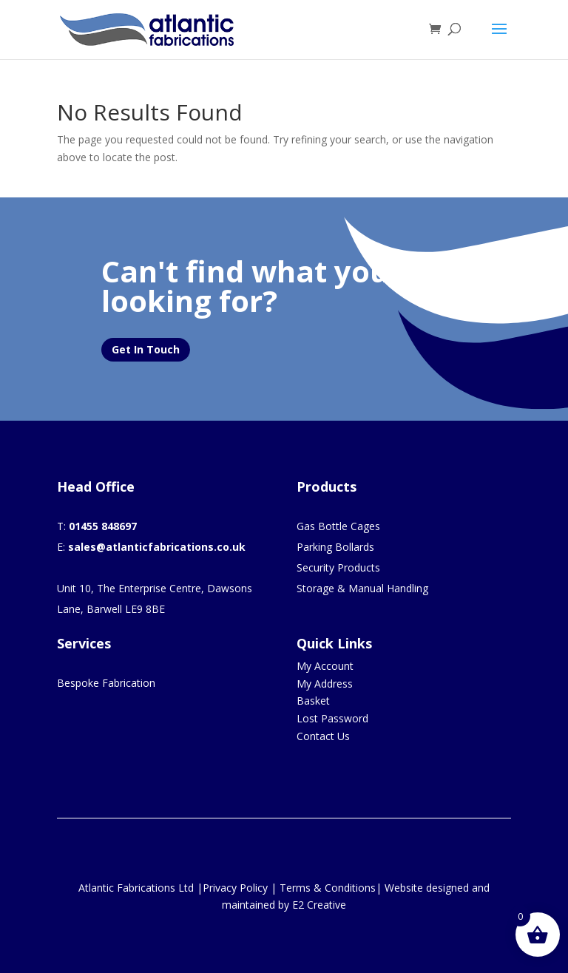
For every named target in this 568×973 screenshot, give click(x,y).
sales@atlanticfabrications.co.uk (157, 547)
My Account (325, 666)
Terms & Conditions (328, 888)
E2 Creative (319, 905)
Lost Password (332, 718)
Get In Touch (146, 349)
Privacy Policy (235, 888)
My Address (325, 684)
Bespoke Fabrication (106, 683)
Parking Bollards (335, 547)
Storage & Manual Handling (362, 588)
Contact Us (323, 736)
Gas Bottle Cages (338, 526)
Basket (313, 701)
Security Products (338, 567)
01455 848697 (103, 526)
